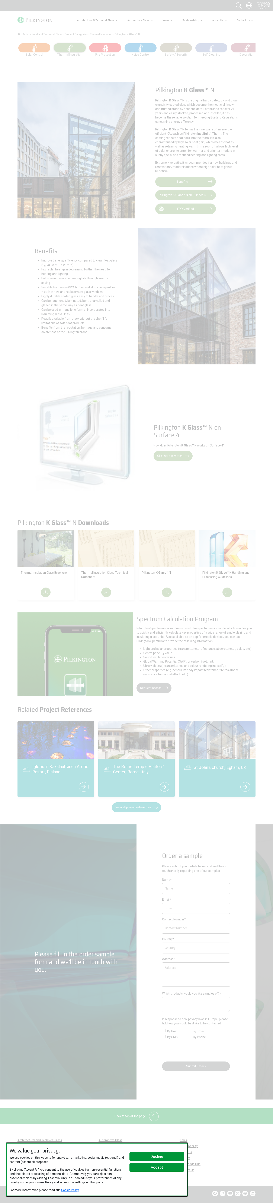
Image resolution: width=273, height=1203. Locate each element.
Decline (157, 1156)
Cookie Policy (70, 1190)
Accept (157, 1167)
